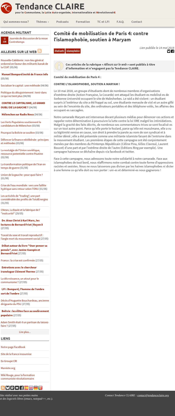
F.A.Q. (120, 21)
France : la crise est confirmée (18, 260)
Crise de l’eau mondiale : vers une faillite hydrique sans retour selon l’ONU (23, 187)
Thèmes (42, 21)
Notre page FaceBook (13, 347)
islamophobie (73, 51)
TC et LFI (103, 21)
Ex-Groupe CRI (9, 361)
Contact (136, 21)
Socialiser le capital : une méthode (20, 85)
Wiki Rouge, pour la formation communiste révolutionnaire (18, 376)
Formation (83, 21)
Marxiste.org (8, 368)
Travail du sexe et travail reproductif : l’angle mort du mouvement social (22, 236)
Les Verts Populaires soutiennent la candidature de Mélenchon (21, 123)
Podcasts (62, 21)
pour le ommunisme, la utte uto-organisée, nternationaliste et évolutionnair (65, 12)
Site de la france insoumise (16, 354)
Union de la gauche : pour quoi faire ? (22, 175)
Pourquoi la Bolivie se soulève (18, 132)
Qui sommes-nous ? (16, 21)
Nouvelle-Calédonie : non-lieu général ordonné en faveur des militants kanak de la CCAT (24, 64)
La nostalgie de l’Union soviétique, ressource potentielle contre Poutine (22, 151)
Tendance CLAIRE (49, 6)
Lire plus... (25, 332)
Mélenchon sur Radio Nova (18, 114)
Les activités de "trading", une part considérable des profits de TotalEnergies (24, 197)
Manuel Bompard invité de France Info (25, 74)
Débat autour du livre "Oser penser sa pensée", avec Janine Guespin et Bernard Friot (24, 249)
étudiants (59, 51)
